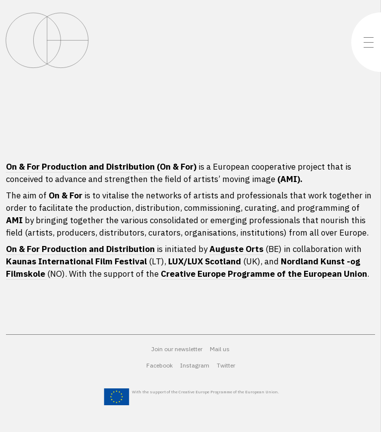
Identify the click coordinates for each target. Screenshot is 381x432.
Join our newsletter (176, 349)
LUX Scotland (214, 261)
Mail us (220, 349)
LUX (176, 261)
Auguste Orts (236, 249)
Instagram (194, 365)
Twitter (226, 365)
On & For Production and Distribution (80, 166)
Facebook (159, 365)
